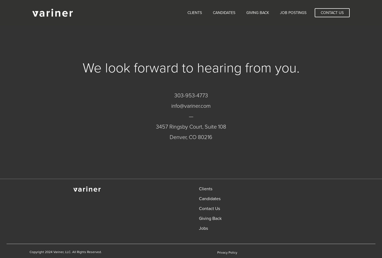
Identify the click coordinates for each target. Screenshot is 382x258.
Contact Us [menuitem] (209, 208)
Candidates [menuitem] (224, 12)
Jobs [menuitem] (203, 228)
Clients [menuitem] (194, 12)
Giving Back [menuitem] (257, 12)
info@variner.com (191, 106)
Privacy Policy (227, 252)
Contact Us (332, 12)
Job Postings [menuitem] (293, 12)
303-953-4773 (191, 95)
